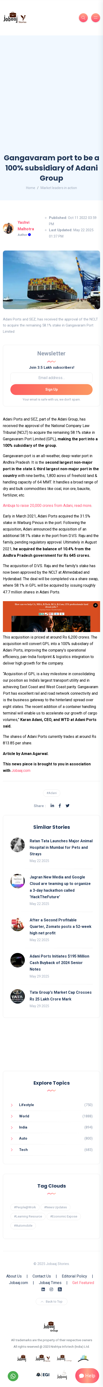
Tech (23, 1150)
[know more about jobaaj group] (50, 1326)
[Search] (83, 17)
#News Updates (55, 1207)
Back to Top (51, 1301)
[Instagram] (51, 1289)
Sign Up (51, 389)
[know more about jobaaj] (21, 1358)
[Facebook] (60, 805)
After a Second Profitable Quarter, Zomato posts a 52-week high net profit (60, 926)
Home (30, 188)
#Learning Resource (28, 1216)
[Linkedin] (52, 805)
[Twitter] (67, 805)
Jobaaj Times (50, 1282)
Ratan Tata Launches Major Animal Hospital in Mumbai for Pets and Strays (61, 847)
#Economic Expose (63, 1216)
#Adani (52, 793)
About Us (14, 1276)
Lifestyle (26, 1105)
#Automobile (23, 1225)
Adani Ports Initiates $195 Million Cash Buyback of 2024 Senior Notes (59, 963)
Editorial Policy (74, 1276)
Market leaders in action (59, 188)
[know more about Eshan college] (43, 1374)
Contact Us (42, 1276)
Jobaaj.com (20, 770)
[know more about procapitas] (83, 1358)
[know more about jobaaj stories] (43, 1358)
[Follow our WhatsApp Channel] (13, 1376)
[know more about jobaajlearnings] (64, 1358)
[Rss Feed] (60, 1289)
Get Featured (83, 1282)
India (23, 1127)
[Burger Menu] (95, 17)
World (24, 1116)
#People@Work (25, 1207)
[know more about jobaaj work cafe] (62, 1374)
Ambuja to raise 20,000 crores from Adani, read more (47, 505)
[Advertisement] (51, 99)
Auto (23, 1138)
